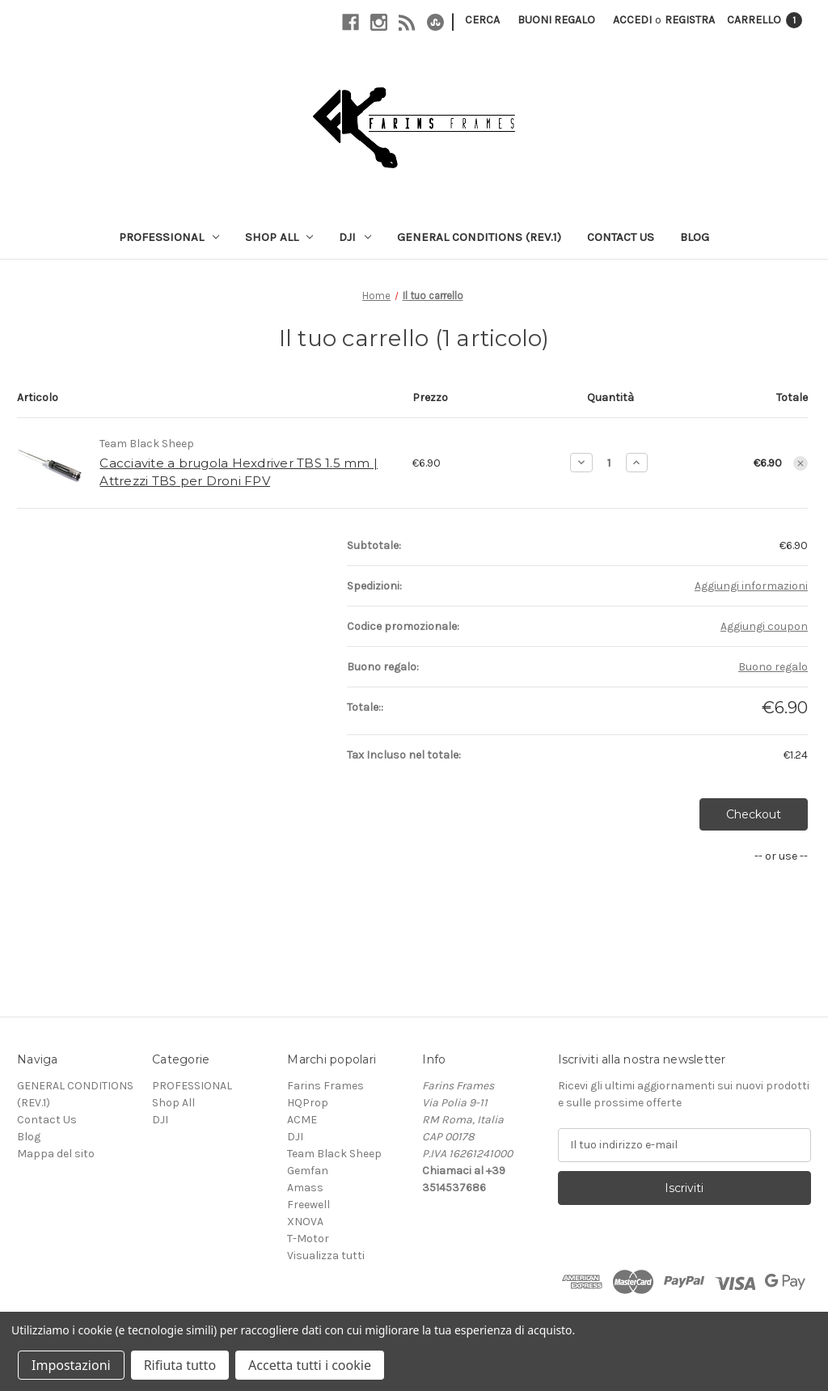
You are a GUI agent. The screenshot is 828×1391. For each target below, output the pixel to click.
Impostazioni (71, 1365)
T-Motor (308, 1238)
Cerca (482, 20)
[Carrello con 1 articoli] (764, 20)
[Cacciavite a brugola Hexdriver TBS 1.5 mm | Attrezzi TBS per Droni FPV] (609, 462)
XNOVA (305, 1221)
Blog (694, 237)
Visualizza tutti (326, 1255)
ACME (302, 1120)
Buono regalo (773, 667)
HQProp (307, 1103)
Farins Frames (325, 1086)
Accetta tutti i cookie (309, 1365)
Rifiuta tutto (180, 1365)
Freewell (308, 1204)
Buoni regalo (556, 20)
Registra (690, 20)
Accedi (632, 20)
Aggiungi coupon (764, 626)
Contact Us (620, 237)
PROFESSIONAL (169, 237)
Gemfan (307, 1170)
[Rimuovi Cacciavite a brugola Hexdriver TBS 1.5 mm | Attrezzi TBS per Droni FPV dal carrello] (800, 463)
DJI (355, 237)
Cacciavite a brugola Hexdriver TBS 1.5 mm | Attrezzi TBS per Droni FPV (238, 472)
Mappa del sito (56, 1154)
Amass (305, 1187)
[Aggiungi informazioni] (751, 585)
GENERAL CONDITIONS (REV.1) (479, 237)
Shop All (279, 237)
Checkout (753, 814)
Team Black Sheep (334, 1154)
